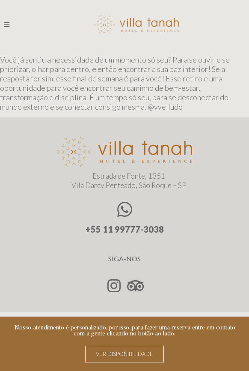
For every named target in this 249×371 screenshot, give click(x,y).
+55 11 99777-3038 (125, 232)
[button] (124, 354)
